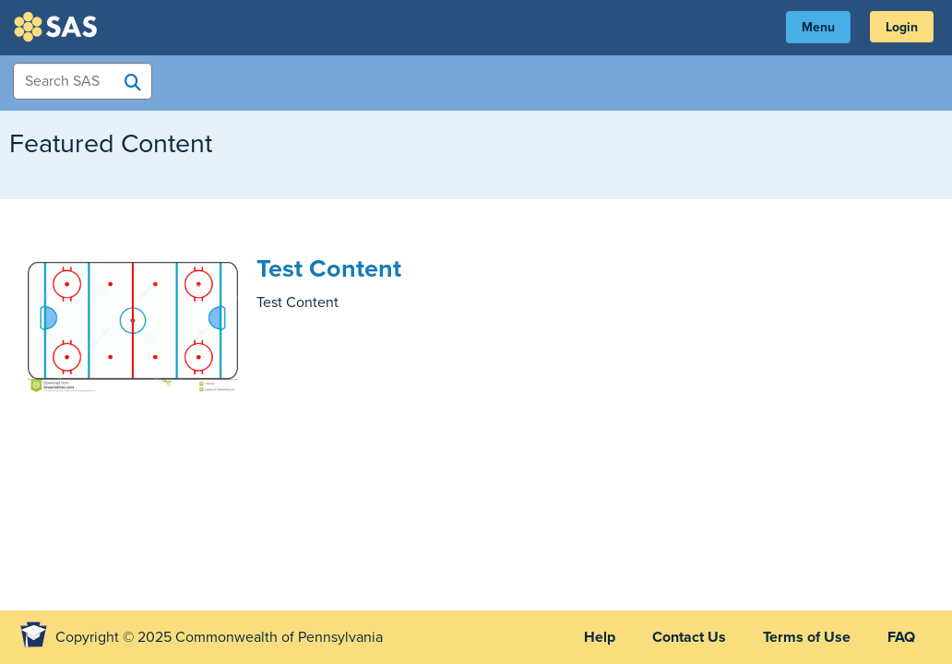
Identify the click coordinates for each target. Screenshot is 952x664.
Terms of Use (807, 637)
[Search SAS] (133, 82)
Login (902, 27)
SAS (58, 26)
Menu (818, 27)
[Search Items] (82, 81)
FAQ (901, 637)
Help (599, 637)
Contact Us (689, 637)
